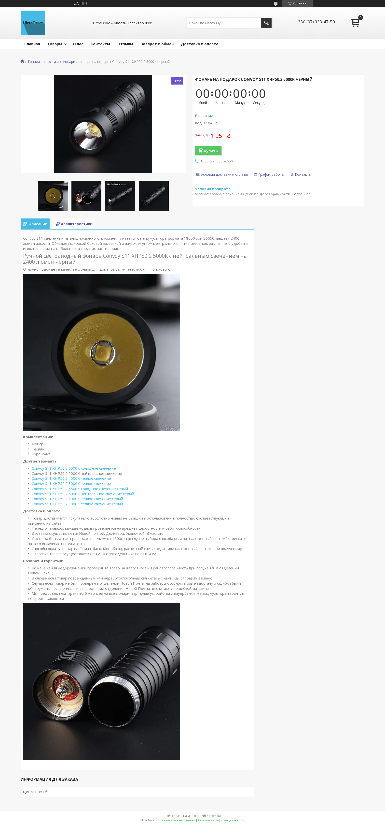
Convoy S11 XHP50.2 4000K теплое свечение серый (77, 498)
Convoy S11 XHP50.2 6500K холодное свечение (74, 468)
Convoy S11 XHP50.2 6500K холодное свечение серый (80, 488)
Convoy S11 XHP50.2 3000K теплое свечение (71, 483)
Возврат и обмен (157, 43)
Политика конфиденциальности (221, 820)
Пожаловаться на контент (176, 820)
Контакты (100, 43)
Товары (54, 43)
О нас (78, 43)
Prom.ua (215, 816)
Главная (32, 43)
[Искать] (266, 23)
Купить (211, 150)
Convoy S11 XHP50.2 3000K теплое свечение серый (77, 503)
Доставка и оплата (199, 43)
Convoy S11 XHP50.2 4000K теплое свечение (71, 478)
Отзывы (125, 43)
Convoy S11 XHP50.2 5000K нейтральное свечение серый (83, 493)
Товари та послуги (43, 61)
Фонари (68, 61)
